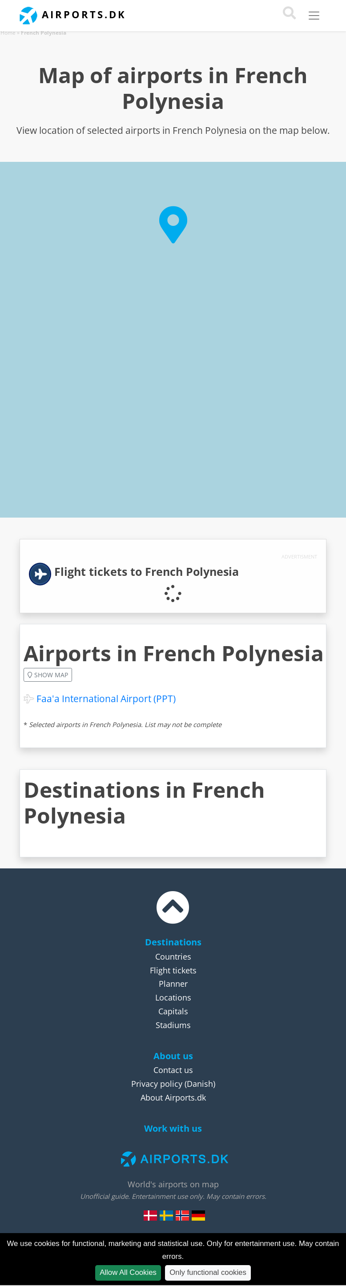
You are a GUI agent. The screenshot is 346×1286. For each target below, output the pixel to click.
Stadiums (173, 1025)
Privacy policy (156, 1083)
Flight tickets (173, 970)
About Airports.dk (173, 1097)
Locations (173, 997)
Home (8, 32)
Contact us (173, 1070)
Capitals (173, 1011)
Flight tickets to (146, 571)
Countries (173, 956)
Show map (48, 675)
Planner (173, 983)
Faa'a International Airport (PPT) (106, 698)
